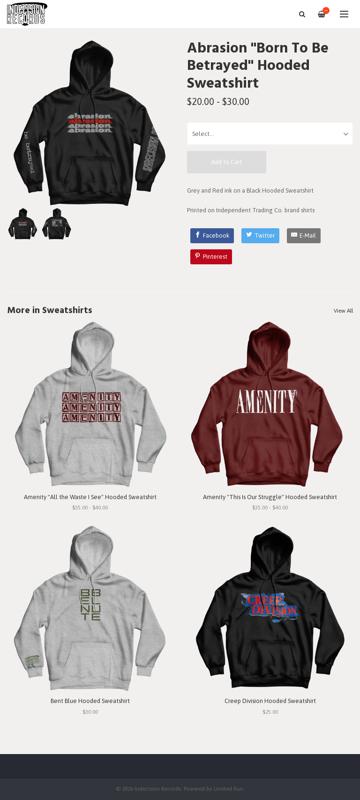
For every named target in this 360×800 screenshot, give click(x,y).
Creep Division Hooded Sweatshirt (270, 700)
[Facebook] (212, 235)
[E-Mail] (304, 235)
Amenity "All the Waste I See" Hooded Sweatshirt (90, 497)
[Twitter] (260, 235)
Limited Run (228, 788)
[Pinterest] (211, 256)
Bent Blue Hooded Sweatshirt (90, 700)
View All (343, 310)
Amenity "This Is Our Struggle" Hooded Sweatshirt (270, 497)
